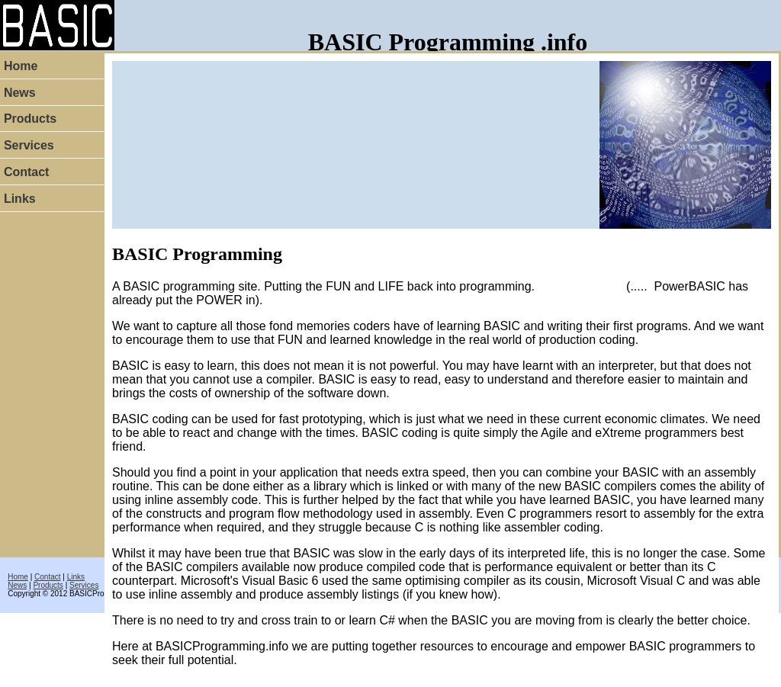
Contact (47, 577)
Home (18, 577)
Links (76, 577)
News (17, 585)
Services (83, 585)
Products (48, 585)
